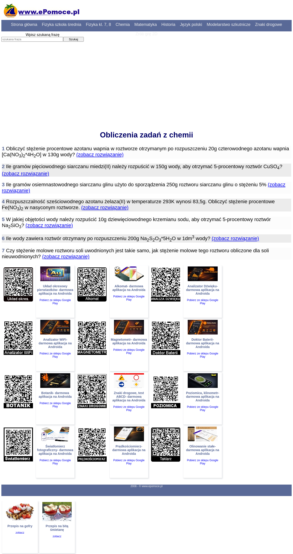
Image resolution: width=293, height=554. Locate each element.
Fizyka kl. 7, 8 (98, 24)
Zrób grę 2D (146, 34)
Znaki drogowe (268, 24)
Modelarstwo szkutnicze (228, 24)
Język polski (191, 24)
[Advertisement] (146, 90)
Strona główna (24, 24)
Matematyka (145, 24)
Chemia (123, 24)
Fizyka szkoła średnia (61, 24)
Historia (168, 24)
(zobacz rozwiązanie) (100, 154)
